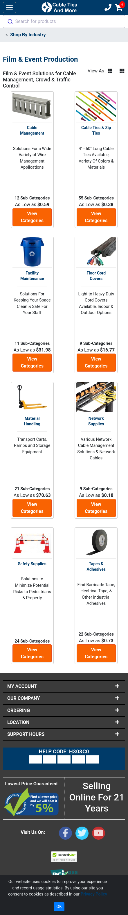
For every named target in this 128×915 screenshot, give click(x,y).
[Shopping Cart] (119, 7)
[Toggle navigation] (9, 7)
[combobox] (64, 21)
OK (59, 906)
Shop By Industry (28, 35)
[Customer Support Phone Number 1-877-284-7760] (107, 7)
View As (96, 71)
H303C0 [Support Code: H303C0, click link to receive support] (79, 751)
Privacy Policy (94, 894)
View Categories (32, 217)
